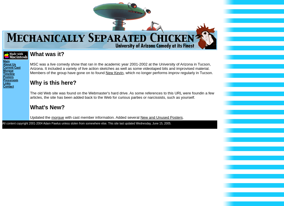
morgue (57, 117)
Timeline (9, 74)
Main (6, 61)
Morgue (8, 70)
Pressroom (10, 80)
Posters (8, 77)
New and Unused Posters (161, 117)
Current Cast (12, 67)
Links (7, 83)
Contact (8, 86)
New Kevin (115, 73)
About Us (9, 64)
